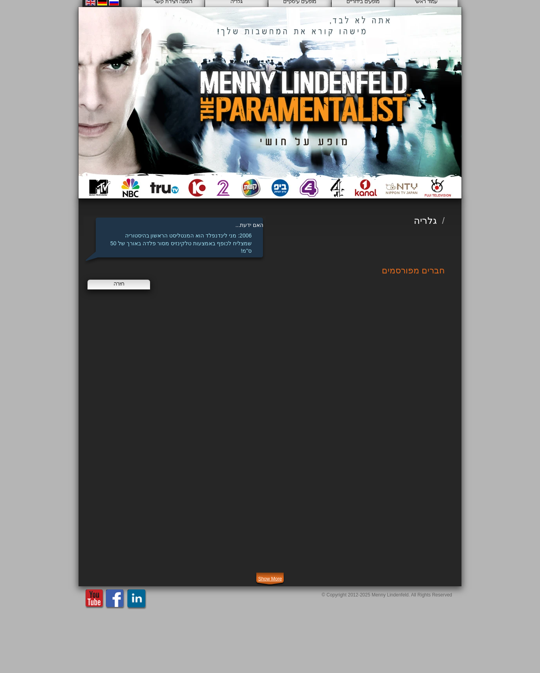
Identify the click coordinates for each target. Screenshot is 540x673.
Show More (270, 579)
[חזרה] (119, 284)
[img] (144, 335)
